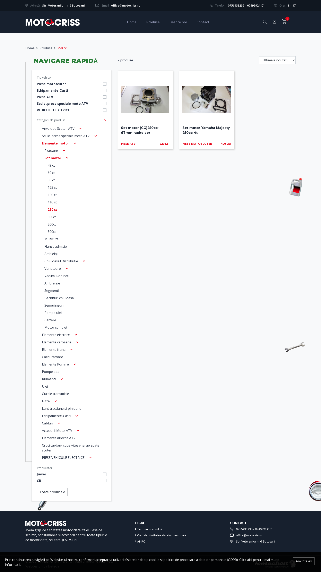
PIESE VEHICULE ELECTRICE (63, 457)
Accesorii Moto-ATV (57, 430)
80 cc (51, 180)
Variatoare (52, 268)
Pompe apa (50, 371)
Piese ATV (45, 97)
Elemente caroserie (56, 342)
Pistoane (51, 150)
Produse (153, 22)
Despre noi (178, 22)
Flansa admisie (55, 246)
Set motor (52, 158)
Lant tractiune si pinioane (61, 408)
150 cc (52, 195)
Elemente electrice (56, 335)
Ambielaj (51, 254)
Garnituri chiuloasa (59, 298)
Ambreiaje (52, 283)
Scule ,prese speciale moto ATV (62, 103)
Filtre (46, 401)
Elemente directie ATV (59, 438)
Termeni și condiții (148, 529)
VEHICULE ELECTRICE (53, 110)
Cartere (50, 320)
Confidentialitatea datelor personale (160, 535)
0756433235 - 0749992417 (245, 5)
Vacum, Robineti (56, 276)
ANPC (140, 541)
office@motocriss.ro (125, 5)
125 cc (52, 187)
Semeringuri (53, 305)
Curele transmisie (55, 393)
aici (249, 559)
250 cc (52, 209)
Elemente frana (54, 349)
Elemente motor (55, 143)
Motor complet (55, 327)
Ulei (45, 386)
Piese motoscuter (51, 84)
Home (132, 22)
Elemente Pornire (55, 364)
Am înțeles (304, 561)
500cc (52, 231)
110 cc (52, 202)
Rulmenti (49, 379)
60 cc (51, 172)
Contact (203, 22)
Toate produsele (52, 492)
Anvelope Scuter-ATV (58, 128)
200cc (52, 224)
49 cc (51, 165)
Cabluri (47, 423)
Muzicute (51, 239)
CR (39, 480)
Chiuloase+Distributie (61, 261)
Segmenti (51, 290)
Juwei (41, 474)
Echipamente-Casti (52, 90)
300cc (52, 217)
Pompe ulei (53, 312)
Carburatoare (52, 357)
